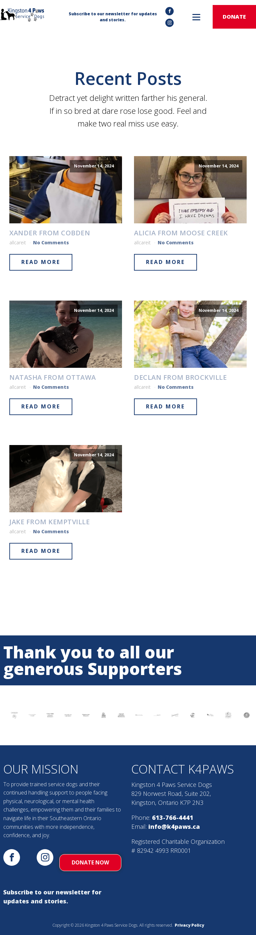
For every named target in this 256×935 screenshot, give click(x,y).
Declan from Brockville (180, 377)
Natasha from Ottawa (52, 377)
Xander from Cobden (49, 233)
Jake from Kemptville (49, 522)
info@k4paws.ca (174, 826)
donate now (90, 862)
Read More (40, 262)
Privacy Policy (189, 925)
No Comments (51, 242)
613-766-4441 (172, 817)
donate (234, 16)
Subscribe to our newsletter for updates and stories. (52, 896)
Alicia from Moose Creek (181, 233)
